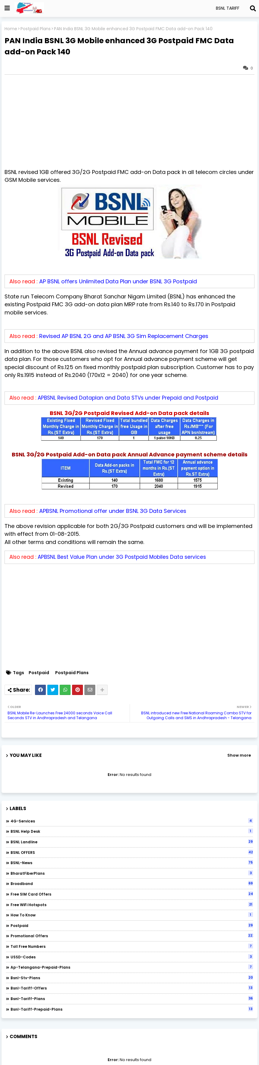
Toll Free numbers (132, 946)
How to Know (132, 915)
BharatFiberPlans (132, 873)
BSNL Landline (132, 842)
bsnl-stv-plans (132, 977)
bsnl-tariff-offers (132, 988)
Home (11, 29)
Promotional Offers (132, 935)
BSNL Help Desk (132, 831)
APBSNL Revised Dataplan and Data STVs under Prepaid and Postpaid (128, 397)
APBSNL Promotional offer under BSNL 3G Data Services (112, 511)
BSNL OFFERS (132, 852)
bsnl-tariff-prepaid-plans (132, 1009)
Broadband (132, 883)
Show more (239, 755)
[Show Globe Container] (7, 8)
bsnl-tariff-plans (132, 998)
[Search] (253, 8)
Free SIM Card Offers (132, 894)
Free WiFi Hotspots (132, 904)
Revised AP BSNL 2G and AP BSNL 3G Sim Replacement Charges (123, 336)
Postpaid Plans (36, 29)
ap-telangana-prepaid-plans (132, 967)
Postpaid (39, 673)
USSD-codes (132, 957)
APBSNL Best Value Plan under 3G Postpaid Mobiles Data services (122, 557)
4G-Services (132, 821)
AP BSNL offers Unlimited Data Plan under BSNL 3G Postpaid (118, 281)
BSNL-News (132, 862)
